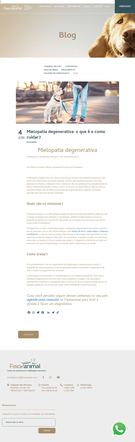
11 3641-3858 (69, 391)
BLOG (107, 6)
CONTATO (97, 6)
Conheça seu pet (53, 66)
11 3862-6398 (69, 388)
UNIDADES (125, 6)
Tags (75, 73)
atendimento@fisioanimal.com (22, 378)
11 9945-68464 (86, 388)
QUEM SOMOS (45, 6)
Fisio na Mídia (51, 69)
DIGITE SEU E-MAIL (14, 422)
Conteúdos (71, 66)
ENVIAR (47, 430)
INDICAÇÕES (59, 6)
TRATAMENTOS (74, 6)
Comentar (28, 334)
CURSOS (86, 6)
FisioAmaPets (68, 69)
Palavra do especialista (56, 73)
